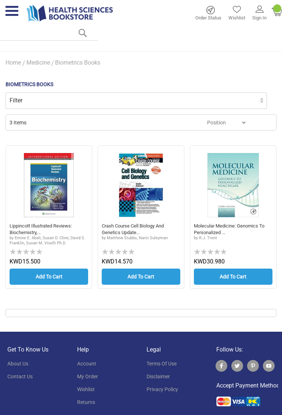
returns (86, 402)
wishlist (86, 389)
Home (13, 62)
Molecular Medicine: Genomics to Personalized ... (231, 229)
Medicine (38, 62)
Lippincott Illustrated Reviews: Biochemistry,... (44, 229)
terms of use (162, 364)
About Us (17, 364)
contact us (20, 376)
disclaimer (158, 376)
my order (87, 376)
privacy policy (162, 389)
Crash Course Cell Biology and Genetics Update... (136, 229)
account (86, 364)
